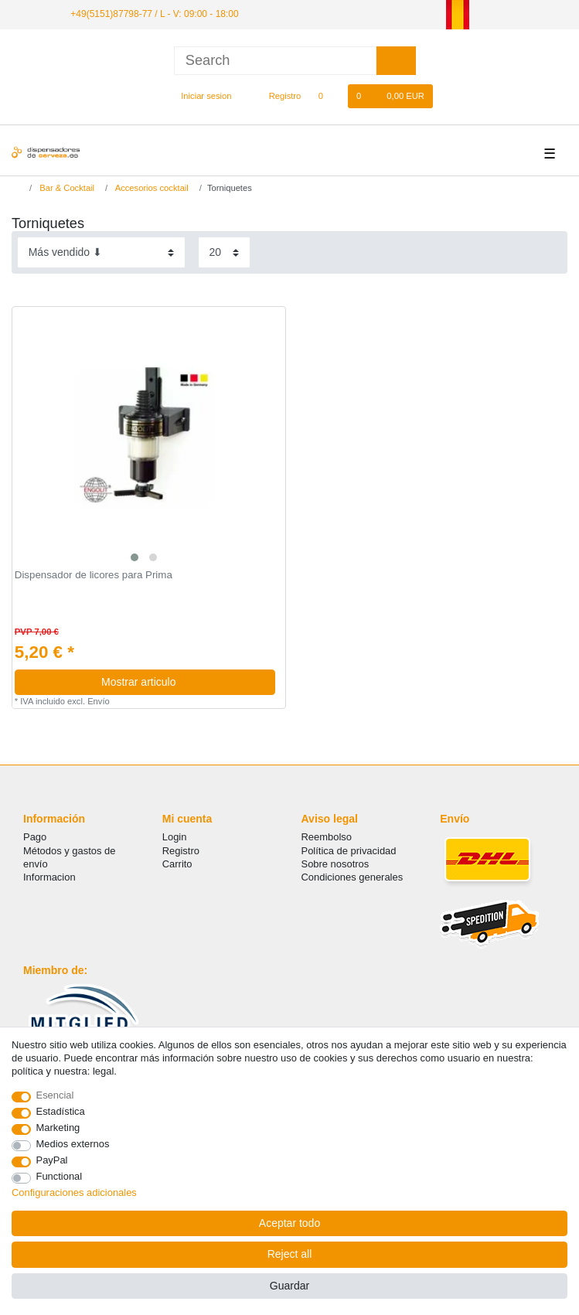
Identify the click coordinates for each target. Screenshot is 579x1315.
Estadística (60, 1111)
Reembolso (326, 837)
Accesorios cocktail (151, 187)
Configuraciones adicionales (74, 1192)
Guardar (289, 1285)
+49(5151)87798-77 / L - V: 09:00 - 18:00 (153, 14)
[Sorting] (101, 252)
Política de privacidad (349, 850)
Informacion (49, 877)
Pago (34, 837)
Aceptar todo (289, 1223)
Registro (180, 850)
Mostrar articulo (182, 681)
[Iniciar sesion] (199, 96)
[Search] (396, 60)
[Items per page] (224, 252)
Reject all (289, 1254)
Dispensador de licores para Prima (93, 575)
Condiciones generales (352, 877)
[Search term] (275, 60)
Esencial (55, 1095)
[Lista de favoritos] (328, 96)
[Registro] (276, 96)
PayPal (52, 1160)
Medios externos (73, 1144)
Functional (59, 1176)
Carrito (177, 864)
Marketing (58, 1127)
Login (174, 837)
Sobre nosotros (335, 864)
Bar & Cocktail (65, 187)
